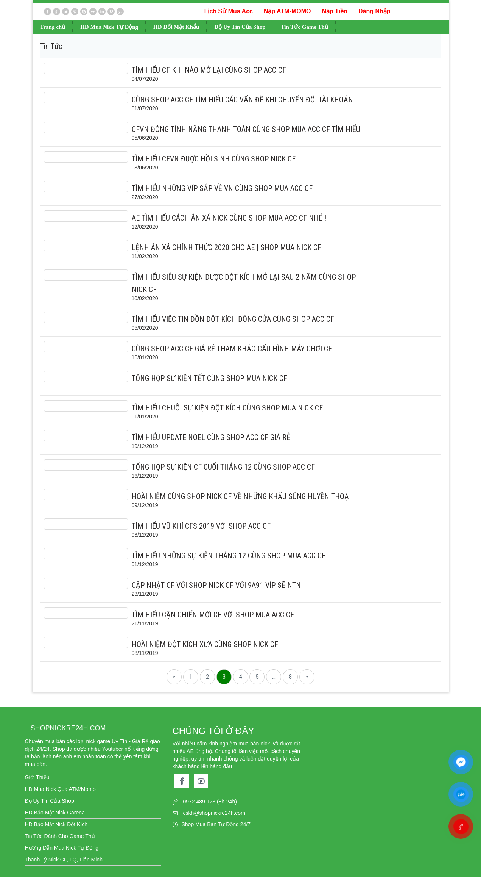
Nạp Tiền (334, 11)
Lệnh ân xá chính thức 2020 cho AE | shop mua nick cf (226, 247)
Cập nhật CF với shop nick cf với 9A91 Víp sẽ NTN (216, 585)
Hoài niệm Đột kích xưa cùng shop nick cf (205, 644)
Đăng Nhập (374, 11)
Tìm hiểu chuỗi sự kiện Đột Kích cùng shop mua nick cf (227, 407)
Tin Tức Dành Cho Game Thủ (60, 836)
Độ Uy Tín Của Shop (239, 27)
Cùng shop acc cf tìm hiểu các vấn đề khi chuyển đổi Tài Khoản (242, 99)
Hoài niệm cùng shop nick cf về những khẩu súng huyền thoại (241, 496)
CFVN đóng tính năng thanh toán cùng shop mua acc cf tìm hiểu (246, 129)
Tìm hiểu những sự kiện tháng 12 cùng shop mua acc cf (228, 555)
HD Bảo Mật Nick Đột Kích (56, 824)
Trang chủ (52, 27)
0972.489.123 (199, 802)
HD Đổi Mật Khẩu (176, 27)
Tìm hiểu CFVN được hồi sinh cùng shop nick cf (214, 158)
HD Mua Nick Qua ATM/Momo (60, 789)
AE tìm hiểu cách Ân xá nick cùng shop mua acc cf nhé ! (229, 217)
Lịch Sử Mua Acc (228, 11)
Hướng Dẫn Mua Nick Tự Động (61, 848)
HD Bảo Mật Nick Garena (55, 813)
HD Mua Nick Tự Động (109, 27)
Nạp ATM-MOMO (287, 11)
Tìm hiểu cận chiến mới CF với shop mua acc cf (213, 614)
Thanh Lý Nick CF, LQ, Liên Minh (64, 860)
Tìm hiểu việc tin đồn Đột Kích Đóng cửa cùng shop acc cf (233, 319)
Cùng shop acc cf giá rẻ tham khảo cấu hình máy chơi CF (232, 348)
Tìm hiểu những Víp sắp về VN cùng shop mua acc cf (222, 188)
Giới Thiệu (37, 777)
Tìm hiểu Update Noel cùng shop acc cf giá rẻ (211, 437)
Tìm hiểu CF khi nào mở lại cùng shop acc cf (209, 70)
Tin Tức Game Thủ (304, 27)
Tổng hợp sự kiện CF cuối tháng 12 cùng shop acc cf (223, 466)
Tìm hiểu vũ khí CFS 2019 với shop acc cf (201, 526)
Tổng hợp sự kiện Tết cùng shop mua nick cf (209, 378)
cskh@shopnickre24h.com (214, 813)
